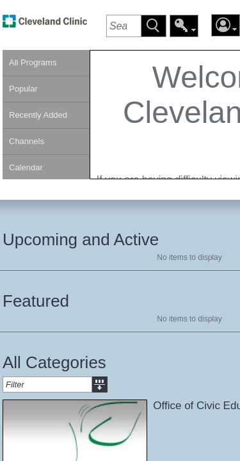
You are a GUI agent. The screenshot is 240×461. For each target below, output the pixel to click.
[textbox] (123, 26)
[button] (153, 26)
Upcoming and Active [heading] (81, 239)
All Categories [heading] (54, 362)
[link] (45, 25)
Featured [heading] (36, 301)
